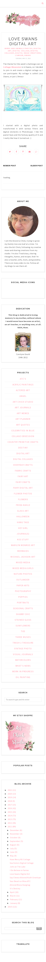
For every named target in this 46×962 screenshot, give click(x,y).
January (14, 903)
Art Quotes (23, 424)
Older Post (36, 165)
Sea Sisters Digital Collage (22, 863)
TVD (23, 631)
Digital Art (23, 453)
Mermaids (23, 551)
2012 (10, 823)
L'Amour (19, 55)
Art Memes (23, 413)
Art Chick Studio (23, 402)
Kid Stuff (23, 539)
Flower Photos (23, 493)
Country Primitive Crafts (23, 442)
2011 (10, 826)
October (14, 837)
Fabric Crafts (23, 470)
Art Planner (23, 419)
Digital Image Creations (28, 53)
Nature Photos (23, 574)
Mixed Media (23, 562)
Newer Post (9, 165)
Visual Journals (23, 654)
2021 (10, 790)
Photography (23, 591)
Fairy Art (23, 476)
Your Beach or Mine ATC (20, 881)
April (12, 892)
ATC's (23, 378)
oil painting (23, 677)
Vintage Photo (23, 648)
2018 (10, 801)
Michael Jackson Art (23, 556)
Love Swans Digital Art (20, 874)
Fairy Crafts (23, 482)
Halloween (22, 516)
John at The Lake (17, 866)
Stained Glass (23, 620)
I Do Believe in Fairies (19, 870)
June (12, 852)
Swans (27, 55)
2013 (10, 819)
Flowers (23, 499)
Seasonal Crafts (23, 608)
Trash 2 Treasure (23, 642)
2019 (10, 797)
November (15, 834)
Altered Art (23, 390)
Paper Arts (23, 585)
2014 (10, 815)
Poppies (23, 597)
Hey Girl (23, 528)
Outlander (23, 579)
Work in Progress (23, 671)
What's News (23, 665)
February (14, 899)
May (12, 855)
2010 (10, 906)
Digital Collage (21, 51)
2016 (10, 808)
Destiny (23, 447)
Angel (23, 396)
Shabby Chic (23, 614)
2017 (10, 804)
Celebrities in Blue (22, 430)
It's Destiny (15, 888)
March (13, 896)
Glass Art (23, 511)
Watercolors (23, 660)
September (15, 841)
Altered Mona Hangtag (20, 885)
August (13, 845)
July (12, 848)
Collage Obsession (23, 436)
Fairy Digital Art (23, 487)
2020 (10, 794)
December (15, 830)
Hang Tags (23, 522)
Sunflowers (23, 625)
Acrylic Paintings (23, 384)
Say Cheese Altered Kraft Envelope (25, 877)
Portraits (23, 602)
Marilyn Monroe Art (23, 545)
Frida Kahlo (23, 505)
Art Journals (23, 407)
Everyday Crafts (23, 465)
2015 (10, 812)
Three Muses (23, 637)
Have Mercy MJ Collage (20, 859)
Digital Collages (23, 459)
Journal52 (23, 533)
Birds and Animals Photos (19, 48)
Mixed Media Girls (23, 568)
